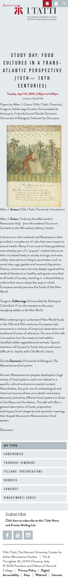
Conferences (14, 454)
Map (27, 574)
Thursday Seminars (19, 463)
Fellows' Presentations (23, 471)
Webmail (41, 574)
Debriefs (11, 480)
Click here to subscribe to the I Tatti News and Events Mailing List (32, 522)
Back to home (11, 5)
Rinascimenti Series (20, 498)
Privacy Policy (27, 570)
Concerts (11, 489)
